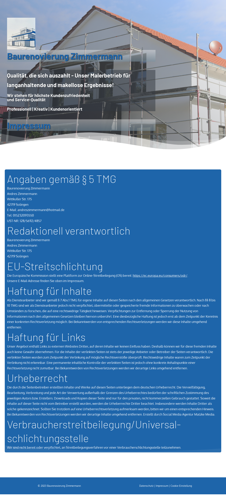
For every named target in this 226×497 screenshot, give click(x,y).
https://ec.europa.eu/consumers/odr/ (160, 278)
